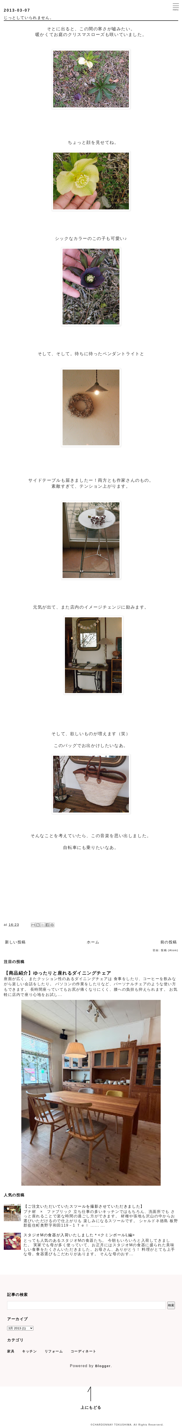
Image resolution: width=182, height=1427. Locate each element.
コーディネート (83, 1351)
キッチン (29, 1351)
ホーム (93, 942)
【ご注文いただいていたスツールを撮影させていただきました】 (83, 1206)
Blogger (103, 1366)
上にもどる (91, 1407)
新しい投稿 (15, 942)
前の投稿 (168, 942)
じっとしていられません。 (29, 18)
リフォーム (54, 1351)
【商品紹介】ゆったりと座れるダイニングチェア (57, 973)
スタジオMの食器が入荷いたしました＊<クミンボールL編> (79, 1235)
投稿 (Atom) (169, 950)
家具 (10, 1351)
